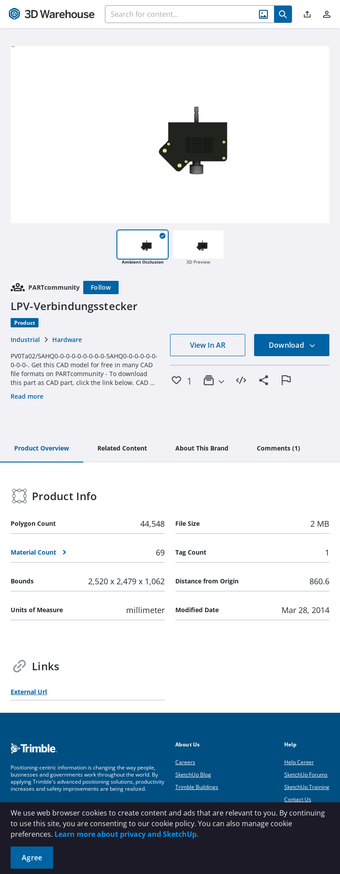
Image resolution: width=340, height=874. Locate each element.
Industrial (25, 339)
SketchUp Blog (193, 774)
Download (292, 345)
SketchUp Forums (306, 774)
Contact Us (297, 799)
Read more (27, 396)
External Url (29, 692)
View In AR (207, 345)
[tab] (41, 448)
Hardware (67, 339)
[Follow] (101, 287)
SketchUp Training (306, 787)
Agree (32, 857)
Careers (185, 762)
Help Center (299, 762)
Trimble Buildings (196, 787)
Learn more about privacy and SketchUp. (126, 834)
